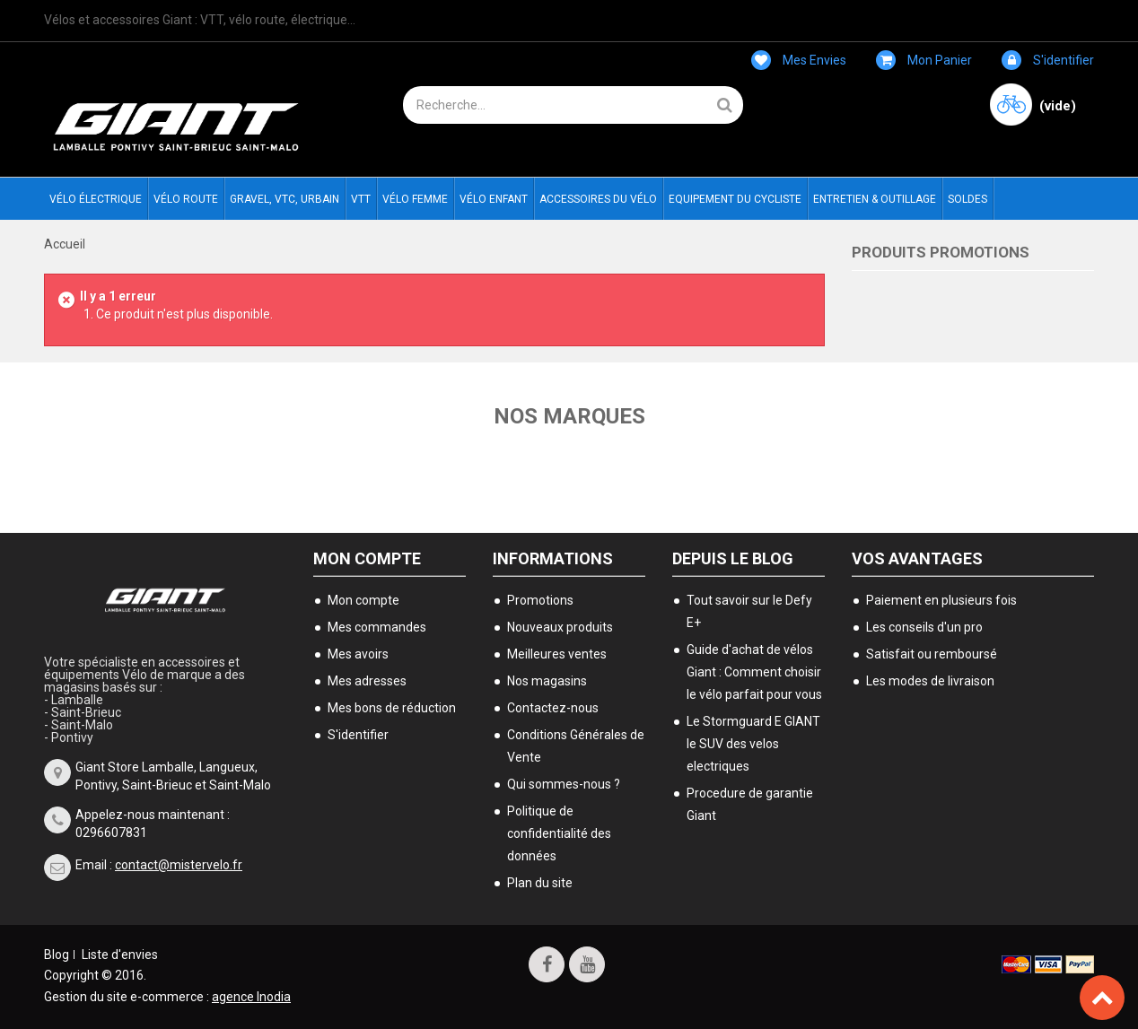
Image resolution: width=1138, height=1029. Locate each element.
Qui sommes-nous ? (563, 784)
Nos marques (569, 416)
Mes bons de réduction (392, 708)
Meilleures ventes (557, 654)
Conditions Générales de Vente (575, 746)
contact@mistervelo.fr (178, 865)
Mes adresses (367, 681)
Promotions (540, 600)
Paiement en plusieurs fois (941, 600)
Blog (56, 954)
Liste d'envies (120, 954)
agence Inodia (251, 997)
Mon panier (924, 60)
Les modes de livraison (930, 681)
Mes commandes (377, 627)
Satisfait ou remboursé (931, 654)
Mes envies (798, 60)
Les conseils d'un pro (924, 627)
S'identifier (1048, 60)
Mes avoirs (358, 654)
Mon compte (367, 558)
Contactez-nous (553, 708)
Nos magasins (547, 681)
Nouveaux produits (560, 627)
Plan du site (540, 883)
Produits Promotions (940, 252)
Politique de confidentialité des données (559, 833)
